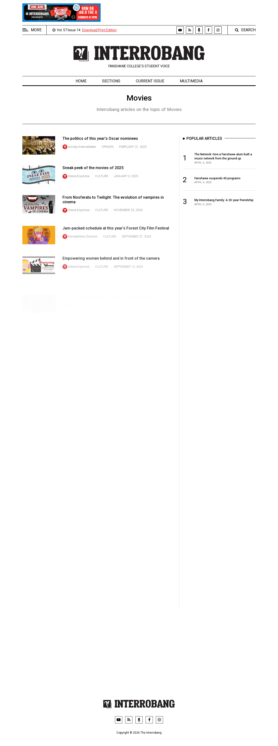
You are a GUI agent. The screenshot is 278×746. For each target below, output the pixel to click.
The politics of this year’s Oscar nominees (100, 138)
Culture (101, 183)
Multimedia (191, 81)
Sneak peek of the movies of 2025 (92, 175)
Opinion (107, 147)
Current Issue (150, 81)
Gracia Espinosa (78, 183)
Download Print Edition (99, 30)
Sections (111, 81)
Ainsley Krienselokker (82, 147)
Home (81, 81)
